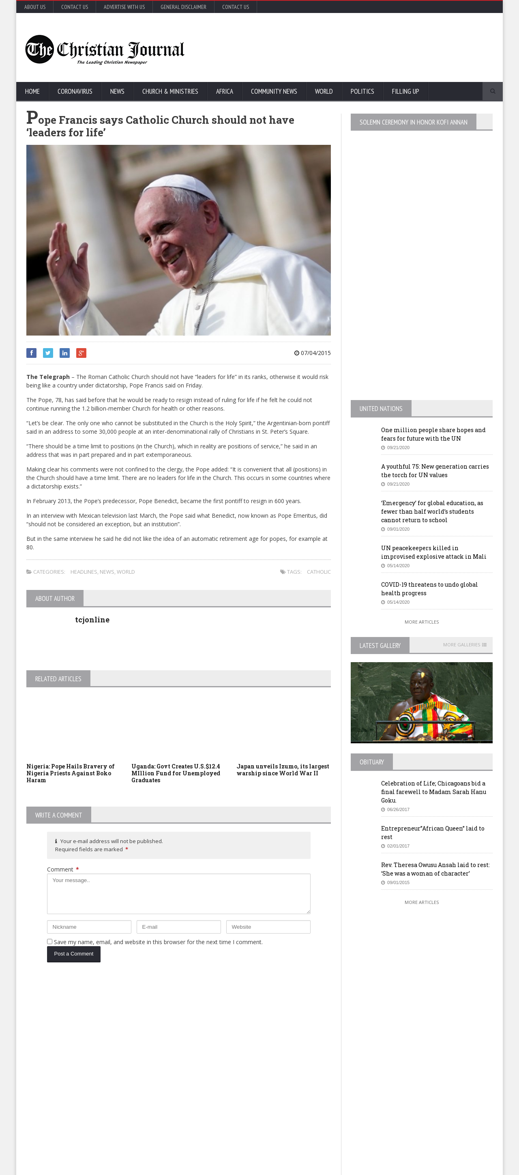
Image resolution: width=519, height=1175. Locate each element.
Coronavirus (75, 91)
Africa (224, 91)
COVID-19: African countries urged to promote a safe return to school (108, 1064)
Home (32, 91)
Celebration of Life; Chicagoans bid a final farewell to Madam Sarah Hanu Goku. (433, 791)
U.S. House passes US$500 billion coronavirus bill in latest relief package (274, 1028)
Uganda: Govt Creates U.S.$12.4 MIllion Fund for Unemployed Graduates (175, 773)
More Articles (422, 622)
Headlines (84, 571)
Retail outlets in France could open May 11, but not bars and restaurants (433, 1109)
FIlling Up (405, 91)
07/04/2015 (312, 353)
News (117, 91)
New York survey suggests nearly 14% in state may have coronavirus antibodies (273, 1064)
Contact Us (74, 7)
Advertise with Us (124, 7)
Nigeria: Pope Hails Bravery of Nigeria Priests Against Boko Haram (70, 773)
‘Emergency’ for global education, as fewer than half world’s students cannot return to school (432, 511)
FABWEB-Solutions (205, 1167)
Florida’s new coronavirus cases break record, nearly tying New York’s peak (111, 1101)
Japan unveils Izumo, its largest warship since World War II (282, 769)
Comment (63, 869)
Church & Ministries (170, 91)
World (324, 91)
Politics (362, 91)
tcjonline (92, 619)
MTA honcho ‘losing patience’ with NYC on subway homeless (273, 1101)
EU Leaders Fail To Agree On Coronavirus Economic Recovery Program (423, 1032)
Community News (274, 91)
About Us (34, 7)
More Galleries (461, 644)
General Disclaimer (183, 7)
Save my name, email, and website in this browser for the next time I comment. (158, 942)
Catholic (319, 571)
